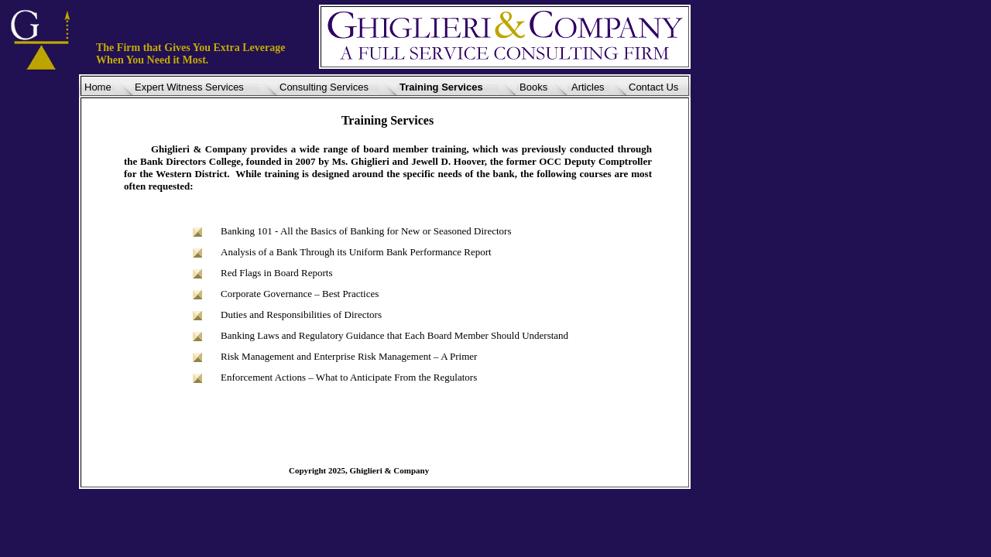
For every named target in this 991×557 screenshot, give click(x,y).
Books (533, 87)
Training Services (441, 87)
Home (97, 87)
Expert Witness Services (189, 87)
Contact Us (653, 87)
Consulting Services (324, 87)
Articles (588, 87)
